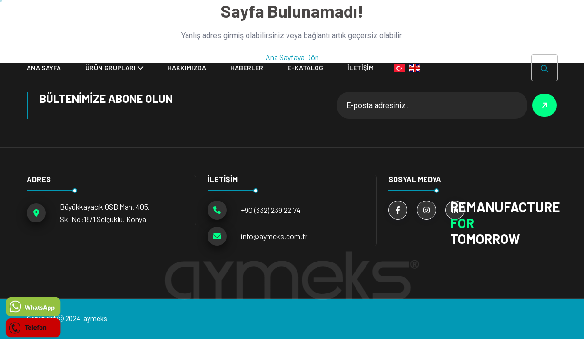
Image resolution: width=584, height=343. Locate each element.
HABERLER (246, 67)
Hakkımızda (187, 67)
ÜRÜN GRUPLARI (110, 67)
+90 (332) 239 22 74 (271, 209)
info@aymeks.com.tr (274, 236)
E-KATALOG (305, 67)
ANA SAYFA (44, 67)
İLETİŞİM (360, 67)
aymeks (95, 319)
